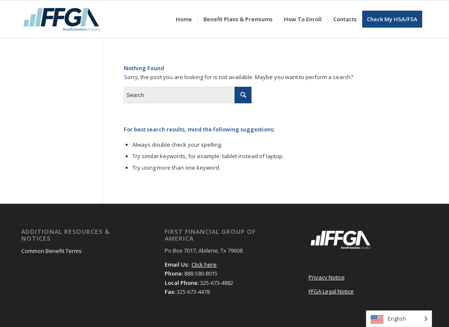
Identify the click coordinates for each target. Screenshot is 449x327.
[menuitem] (183, 19)
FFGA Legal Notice (331, 291)
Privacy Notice (327, 277)
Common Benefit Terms (51, 251)
